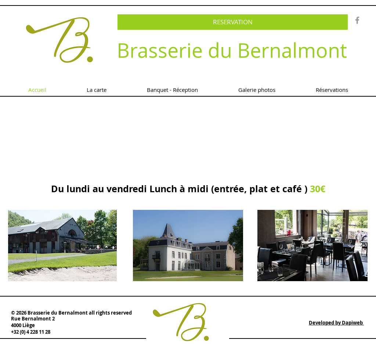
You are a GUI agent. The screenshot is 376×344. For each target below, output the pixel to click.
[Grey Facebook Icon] (357, 20)
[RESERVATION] (233, 22)
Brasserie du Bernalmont (232, 50)
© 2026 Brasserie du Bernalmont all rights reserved (71, 312)
